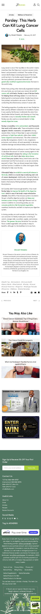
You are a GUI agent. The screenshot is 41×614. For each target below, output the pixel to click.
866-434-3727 (13, 480)
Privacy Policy (18, 567)
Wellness (14, 289)
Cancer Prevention (8, 287)
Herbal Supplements (10, 573)
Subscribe (31, 468)
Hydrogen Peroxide (31, 287)
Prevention (6, 289)
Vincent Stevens (16, 35)
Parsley (26, 284)
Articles (11, 15)
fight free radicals (16, 135)
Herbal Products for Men (11, 576)
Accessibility (29, 570)
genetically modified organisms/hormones (15, 82)
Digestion (20, 287)
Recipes (4, 508)
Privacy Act (29, 567)
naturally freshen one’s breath (25, 117)
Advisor (35, 598)
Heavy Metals (7, 284)
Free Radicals (18, 284)
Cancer (33, 284)
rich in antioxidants (21, 126)
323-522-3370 (16, 482)
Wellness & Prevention (25, 15)
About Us (5, 500)
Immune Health (27, 282)
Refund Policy (7, 570)
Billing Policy (18, 570)
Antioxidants (16, 282)
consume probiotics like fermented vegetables (17, 205)
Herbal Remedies (24, 289)
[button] (20, 39)
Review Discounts (8, 510)
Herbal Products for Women (12, 578)
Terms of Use (7, 567)
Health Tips (6, 282)
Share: (3, 292)
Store (4, 502)
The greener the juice (14, 221)
